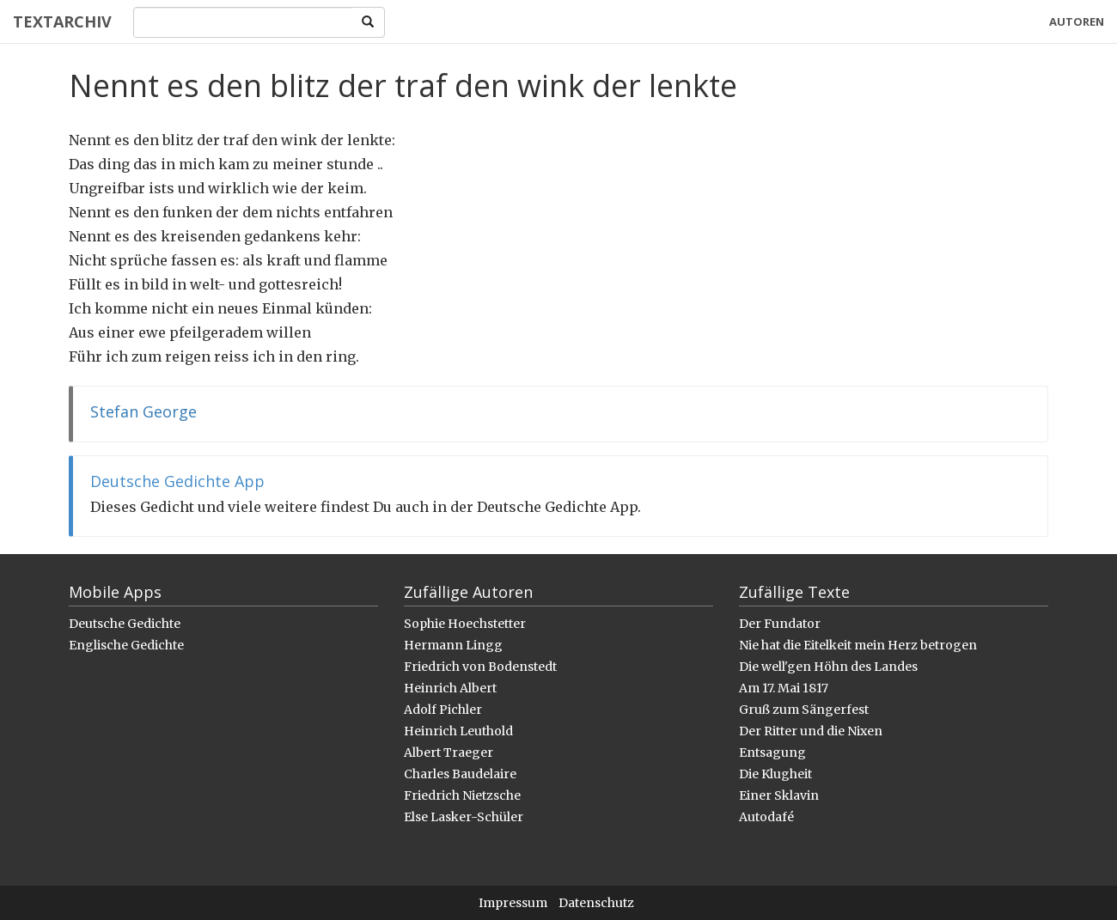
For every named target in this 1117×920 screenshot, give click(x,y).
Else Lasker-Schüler (463, 817)
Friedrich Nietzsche (462, 795)
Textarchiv (62, 21)
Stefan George (143, 411)
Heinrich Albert (450, 688)
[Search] (243, 22)
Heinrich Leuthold (458, 731)
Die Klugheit (775, 774)
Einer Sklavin (779, 795)
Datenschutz (596, 903)
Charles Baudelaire (460, 774)
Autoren (1076, 21)
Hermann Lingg (453, 645)
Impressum (513, 903)
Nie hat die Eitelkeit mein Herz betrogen (858, 645)
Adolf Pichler (443, 709)
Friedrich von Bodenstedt (480, 666)
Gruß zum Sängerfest (804, 709)
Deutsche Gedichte (124, 623)
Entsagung (772, 752)
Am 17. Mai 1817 (783, 688)
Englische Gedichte (126, 645)
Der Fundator (780, 623)
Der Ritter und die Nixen (810, 731)
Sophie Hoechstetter (465, 623)
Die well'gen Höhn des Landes (828, 666)
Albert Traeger (448, 752)
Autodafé (766, 817)
